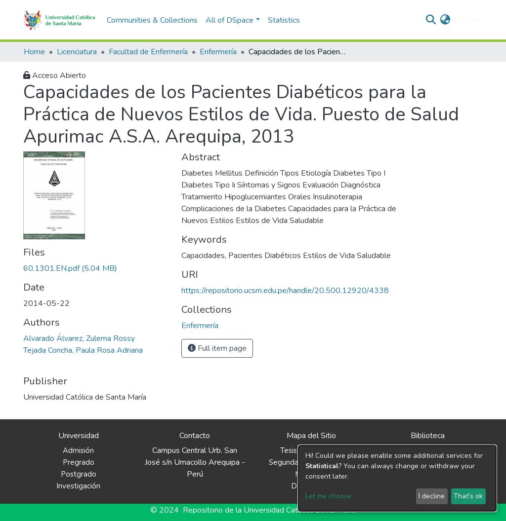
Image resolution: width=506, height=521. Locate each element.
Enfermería (218, 51)
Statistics (284, 20)
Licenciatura (77, 51)
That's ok (468, 496)
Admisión (78, 450)
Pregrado (78, 462)
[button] (445, 20)
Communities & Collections (152, 20)
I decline (432, 496)
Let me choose (328, 496)
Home (34, 51)
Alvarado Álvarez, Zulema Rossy (79, 338)
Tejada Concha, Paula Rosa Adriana (83, 350)
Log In (465, 20)
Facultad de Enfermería (148, 51)
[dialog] (397, 478)
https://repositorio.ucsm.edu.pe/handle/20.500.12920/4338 (285, 290)
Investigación (78, 486)
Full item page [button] (217, 348)
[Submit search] (431, 20)
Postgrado (78, 474)
